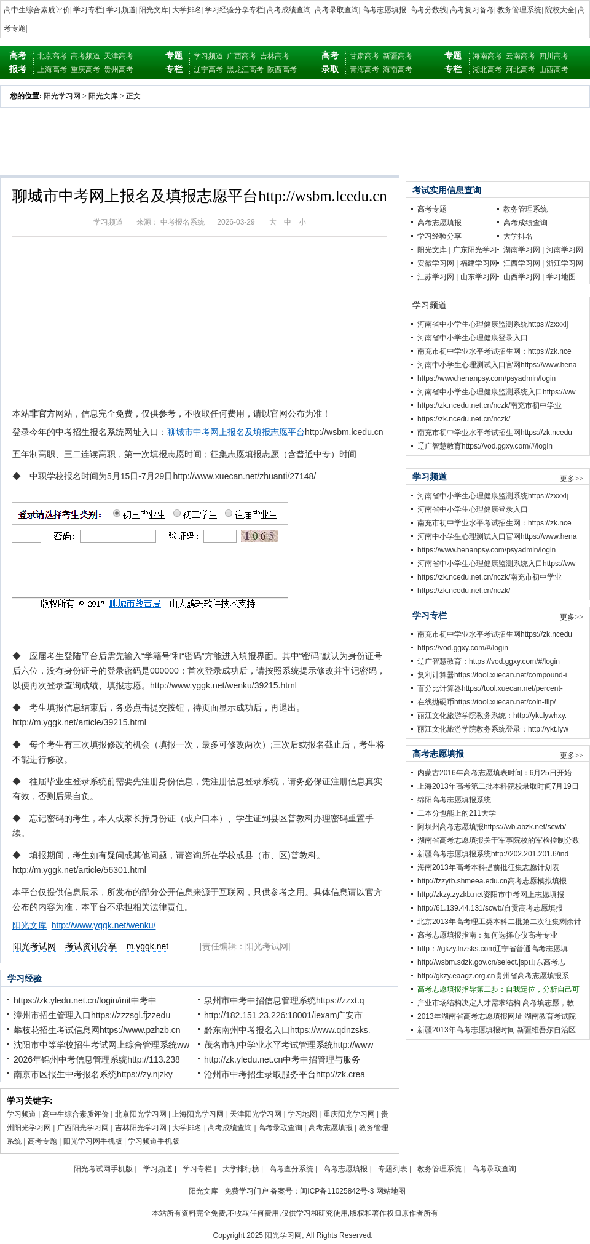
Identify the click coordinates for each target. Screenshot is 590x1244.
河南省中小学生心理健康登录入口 (472, 337)
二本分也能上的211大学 (456, 813)
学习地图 (302, 1114)
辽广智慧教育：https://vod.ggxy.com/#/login (488, 661)
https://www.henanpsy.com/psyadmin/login (486, 378)
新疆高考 (397, 56)
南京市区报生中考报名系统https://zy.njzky (93, 1074)
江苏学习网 (435, 277)
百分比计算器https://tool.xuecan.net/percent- (490, 688)
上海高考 (52, 69)
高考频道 (85, 56)
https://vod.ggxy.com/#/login (462, 648)
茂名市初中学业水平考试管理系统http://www (288, 1045)
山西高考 (553, 69)
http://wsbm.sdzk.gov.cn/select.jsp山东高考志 (491, 962)
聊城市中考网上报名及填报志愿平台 (236, 432)
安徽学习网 (435, 263)
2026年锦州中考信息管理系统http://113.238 (97, 1059)
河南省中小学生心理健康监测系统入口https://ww (496, 392)
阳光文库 (153, 10)
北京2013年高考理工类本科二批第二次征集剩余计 (499, 921)
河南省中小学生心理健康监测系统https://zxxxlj (492, 324)
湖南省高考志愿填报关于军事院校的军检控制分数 (498, 840)
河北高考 (520, 69)
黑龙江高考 (245, 69)
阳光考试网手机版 (103, 1169)
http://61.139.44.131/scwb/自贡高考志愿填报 (490, 908)
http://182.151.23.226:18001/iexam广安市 (283, 1015)
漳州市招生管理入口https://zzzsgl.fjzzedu (92, 1015)
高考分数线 (428, 10)
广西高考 (241, 56)
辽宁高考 (208, 69)
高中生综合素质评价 (37, 10)
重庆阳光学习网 (349, 1114)
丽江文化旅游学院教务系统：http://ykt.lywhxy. (492, 715)
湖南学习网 (521, 249)
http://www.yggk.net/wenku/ (104, 925)
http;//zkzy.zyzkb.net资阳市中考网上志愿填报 (490, 894)
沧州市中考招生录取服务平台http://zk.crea (284, 1074)
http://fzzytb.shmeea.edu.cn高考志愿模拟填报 (492, 881)
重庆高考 (85, 69)
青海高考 (364, 69)
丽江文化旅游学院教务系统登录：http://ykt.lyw (492, 729)
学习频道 (121, 10)
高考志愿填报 (384, 10)
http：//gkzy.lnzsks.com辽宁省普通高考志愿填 (492, 948)
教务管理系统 (519, 10)
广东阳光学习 (475, 249)
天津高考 (118, 56)
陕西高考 (282, 69)
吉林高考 (274, 56)
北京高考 (52, 56)
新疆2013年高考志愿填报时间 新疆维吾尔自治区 (496, 1030)
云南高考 (520, 56)
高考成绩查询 (289, 10)
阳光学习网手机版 (92, 1141)
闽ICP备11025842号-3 (337, 1191)
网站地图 (391, 1191)
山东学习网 (478, 277)
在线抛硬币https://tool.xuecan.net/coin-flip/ (486, 702)
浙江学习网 (564, 263)
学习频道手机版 (153, 1141)
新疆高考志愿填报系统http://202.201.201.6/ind (492, 854)
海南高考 (397, 69)
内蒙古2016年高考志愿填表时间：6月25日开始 (494, 772)
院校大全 (560, 10)
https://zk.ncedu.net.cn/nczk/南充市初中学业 (489, 405)
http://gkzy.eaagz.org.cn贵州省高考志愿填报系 (493, 975)
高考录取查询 (337, 10)
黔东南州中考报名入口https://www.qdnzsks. (287, 1030)
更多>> (571, 478)
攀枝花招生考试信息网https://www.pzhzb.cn (97, 1030)
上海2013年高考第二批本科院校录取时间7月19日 (498, 786)
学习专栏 (88, 10)
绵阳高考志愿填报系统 (454, 799)
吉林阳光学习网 (141, 1127)
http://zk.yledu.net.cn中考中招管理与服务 (282, 1059)
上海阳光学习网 (198, 1114)
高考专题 (42, 1141)
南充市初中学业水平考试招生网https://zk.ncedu (494, 432)
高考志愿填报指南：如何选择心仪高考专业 (487, 935)
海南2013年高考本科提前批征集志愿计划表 (488, 867)
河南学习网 (564, 249)
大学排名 (187, 10)
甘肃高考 (364, 56)
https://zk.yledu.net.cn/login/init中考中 (85, 1000)
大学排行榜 (240, 1169)
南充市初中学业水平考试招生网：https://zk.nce (494, 351)
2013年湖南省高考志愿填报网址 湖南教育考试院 (496, 1016)
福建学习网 (478, 263)
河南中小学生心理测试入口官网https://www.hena (496, 365)
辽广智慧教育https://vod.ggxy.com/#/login (485, 446)
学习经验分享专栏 (234, 10)
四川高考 (553, 56)
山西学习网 (521, 277)
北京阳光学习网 (141, 1114)
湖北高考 (487, 69)
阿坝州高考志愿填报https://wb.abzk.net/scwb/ (491, 827)
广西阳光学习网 (83, 1127)
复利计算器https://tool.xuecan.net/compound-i (492, 675)
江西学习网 (521, 263)
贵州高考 (118, 69)
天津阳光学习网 (255, 1114)
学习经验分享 (439, 236)
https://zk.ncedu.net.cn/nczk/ (463, 419)
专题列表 (392, 1169)
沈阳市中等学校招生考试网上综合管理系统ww (101, 1045)
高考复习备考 (472, 10)
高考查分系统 (291, 1169)
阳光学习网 (62, 96)
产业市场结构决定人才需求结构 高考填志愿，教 (495, 1003)
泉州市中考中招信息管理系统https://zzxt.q (284, 1000)
